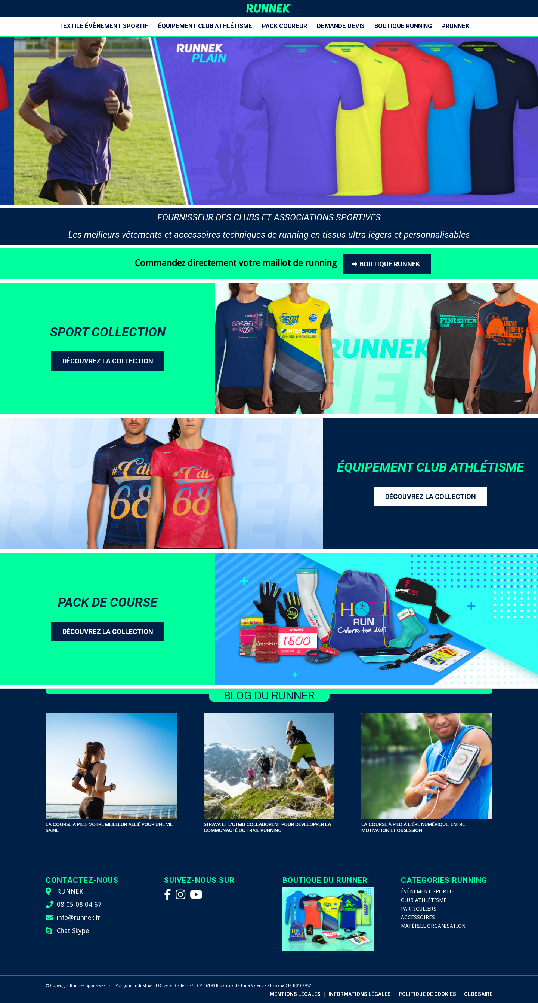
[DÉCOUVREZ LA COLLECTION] (107, 361)
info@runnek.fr (79, 917)
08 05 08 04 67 (79, 904)
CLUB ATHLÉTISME (423, 900)
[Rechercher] (479, 26)
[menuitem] (103, 26)
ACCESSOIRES (418, 917)
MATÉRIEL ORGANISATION (433, 926)
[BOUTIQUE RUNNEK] (387, 264)
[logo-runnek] (268, 8)
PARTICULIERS (418, 909)
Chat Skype (73, 931)
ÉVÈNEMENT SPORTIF (427, 891)
